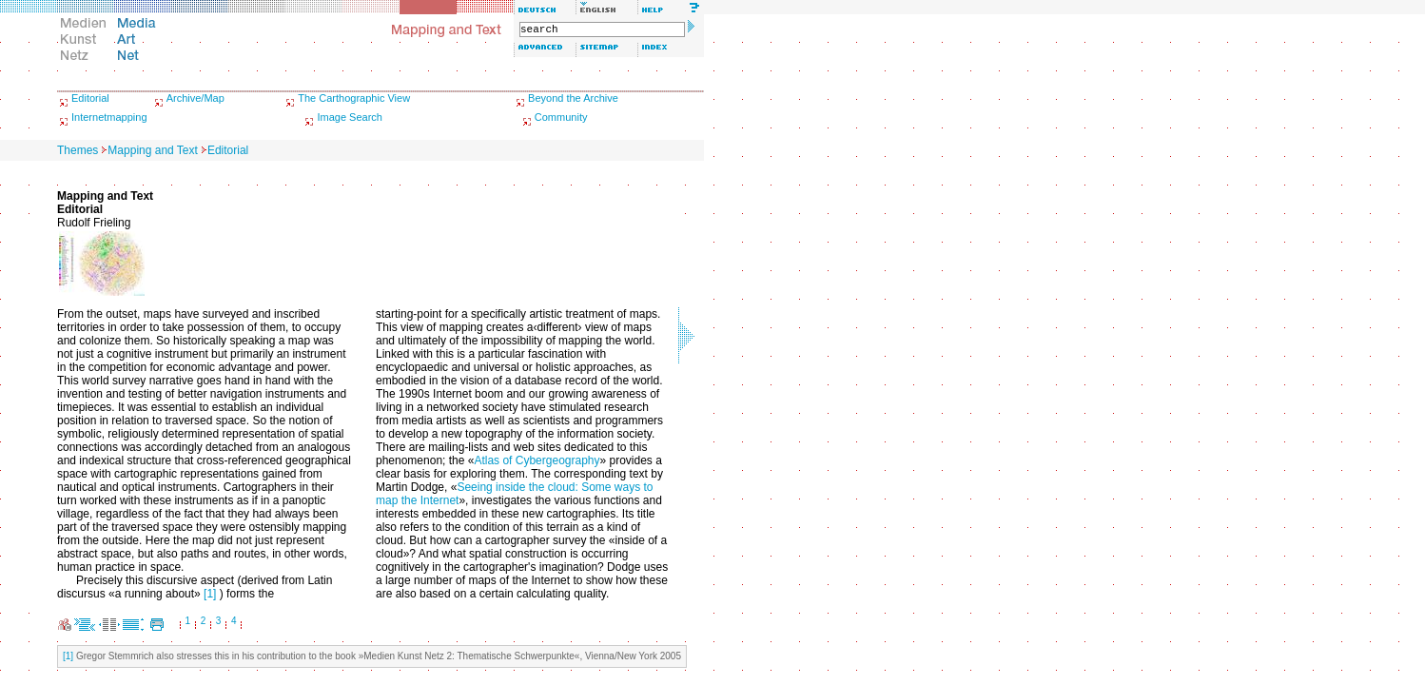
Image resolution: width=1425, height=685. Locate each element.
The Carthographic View (354, 98)
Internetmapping (109, 117)
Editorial (90, 98)
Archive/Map (195, 98)
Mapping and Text (152, 150)
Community (561, 117)
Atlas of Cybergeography (536, 460)
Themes (77, 150)
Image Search (349, 117)
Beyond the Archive (573, 98)
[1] (210, 593)
